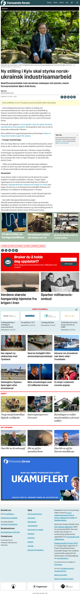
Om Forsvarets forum (35, 516)
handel (27, 248)
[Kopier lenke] (74, 99)
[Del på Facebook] (61, 99)
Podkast (61, 4)
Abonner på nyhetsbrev (36, 552)
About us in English (60, 577)
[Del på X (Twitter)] (65, 99)
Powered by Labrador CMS (40, 595)
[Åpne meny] (77, 4)
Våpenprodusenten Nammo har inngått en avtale (27, 187)
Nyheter (49, 4)
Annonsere (31, 520)
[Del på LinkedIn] (68, 99)
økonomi (34, 248)
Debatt (55, 4)
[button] (76, 312)
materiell (20, 248)
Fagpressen (58, 567)
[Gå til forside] (15, 3)
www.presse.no (62, 560)
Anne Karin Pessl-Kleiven (9, 527)
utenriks (5, 248)
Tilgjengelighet (33, 528)
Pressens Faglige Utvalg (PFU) (66, 545)
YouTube (31, 548)
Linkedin (30, 544)
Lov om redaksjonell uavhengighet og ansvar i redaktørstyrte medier (64, 517)
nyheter (12, 248)
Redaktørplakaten (60, 522)
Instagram (31, 540)
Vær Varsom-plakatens (63, 529)
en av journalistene (63, 145)
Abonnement (32, 524)
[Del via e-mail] (71, 99)
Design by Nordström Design (64, 581)
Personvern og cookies (35, 532)
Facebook (31, 536)
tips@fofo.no (59, 143)
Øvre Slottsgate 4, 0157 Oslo (10, 534)
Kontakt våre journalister (9, 520)
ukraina (42, 248)
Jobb (67, 4)
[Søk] (72, 4)
